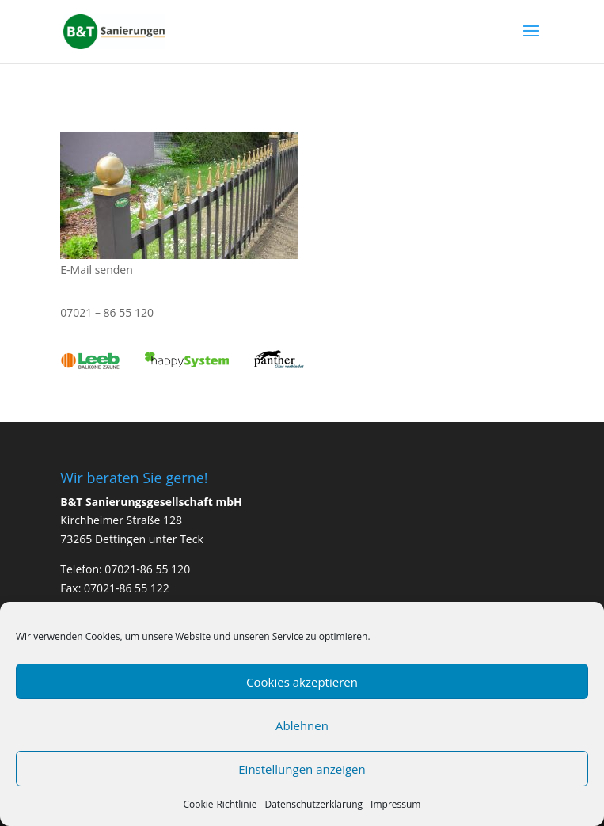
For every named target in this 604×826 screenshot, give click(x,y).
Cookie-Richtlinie (220, 804)
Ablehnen (302, 725)
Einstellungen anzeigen (301, 769)
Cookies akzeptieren (302, 682)
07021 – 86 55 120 (107, 312)
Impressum (395, 804)
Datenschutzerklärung (313, 804)
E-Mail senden (96, 269)
